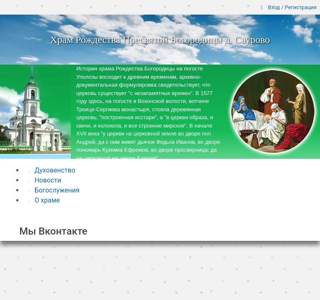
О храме (44, 200)
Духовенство (51, 170)
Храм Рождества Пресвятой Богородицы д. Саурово (160, 39)
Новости (44, 180)
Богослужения (54, 190)
